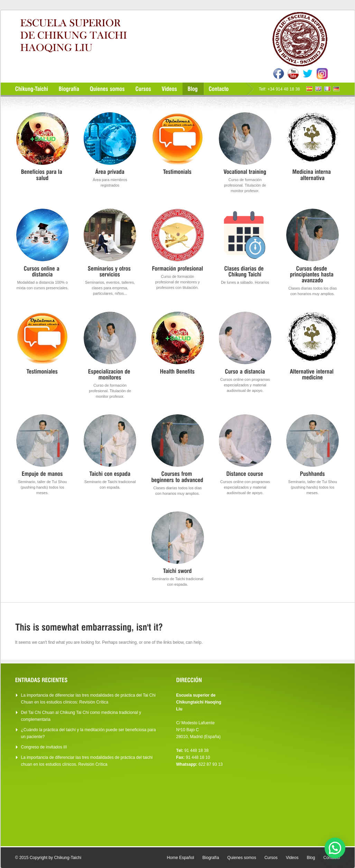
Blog (311, 857)
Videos (292, 857)
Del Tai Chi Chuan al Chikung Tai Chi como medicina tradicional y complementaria (81, 716)
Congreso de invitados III (44, 747)
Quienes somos (241, 857)
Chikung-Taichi (67, 857)
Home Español (180, 857)
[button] (335, 848)
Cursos (271, 857)
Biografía (211, 857)
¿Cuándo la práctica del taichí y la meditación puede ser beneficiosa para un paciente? (88, 733)
